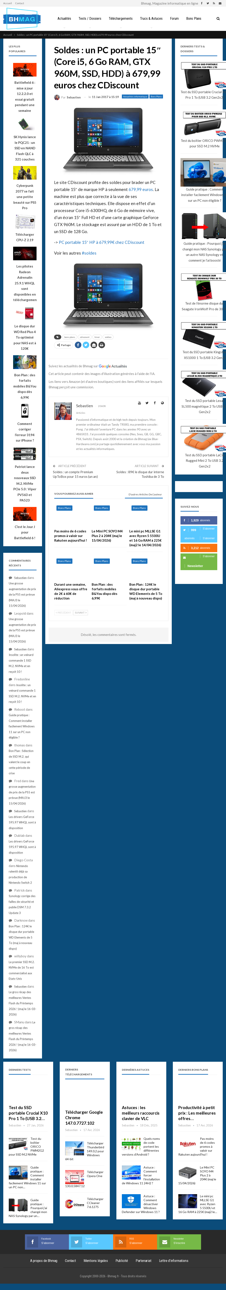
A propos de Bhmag (44, 1260)
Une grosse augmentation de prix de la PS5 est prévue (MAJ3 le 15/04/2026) (22, 594)
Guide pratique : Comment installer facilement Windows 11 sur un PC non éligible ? (22, 726)
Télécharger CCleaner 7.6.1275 (95, 1203)
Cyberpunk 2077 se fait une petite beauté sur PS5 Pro (24, 197)
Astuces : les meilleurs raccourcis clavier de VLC (140, 1113)
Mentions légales (96, 1260)
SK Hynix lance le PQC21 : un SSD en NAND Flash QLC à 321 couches (25, 148)
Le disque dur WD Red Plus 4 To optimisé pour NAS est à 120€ (25, 337)
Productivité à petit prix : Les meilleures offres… (197, 1113)
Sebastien (20, 578)
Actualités (63, 18)
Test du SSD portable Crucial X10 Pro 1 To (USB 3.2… (28, 1113)
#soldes (89, 252)
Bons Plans (195, 18)
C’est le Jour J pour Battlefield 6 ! (24, 532)
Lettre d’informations (173, 1260)
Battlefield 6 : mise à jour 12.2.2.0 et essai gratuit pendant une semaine (24, 96)
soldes (108, 337)
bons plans (69, 337)
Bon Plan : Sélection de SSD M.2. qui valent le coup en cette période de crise (21, 762)
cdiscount (84, 337)
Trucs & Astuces (151, 18)
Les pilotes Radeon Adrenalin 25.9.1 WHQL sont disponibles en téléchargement (25, 283)
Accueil (7, 3)
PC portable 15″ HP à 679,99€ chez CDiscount (101, 242)
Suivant (80, 612)
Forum (175, 18)
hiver (97, 337)
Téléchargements (120, 18)
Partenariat (143, 1260)
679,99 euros (141, 189)
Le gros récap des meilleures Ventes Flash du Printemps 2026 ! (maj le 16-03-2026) (22, 1003)
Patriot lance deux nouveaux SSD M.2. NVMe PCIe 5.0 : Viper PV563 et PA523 (24, 483)
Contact (19, 3)
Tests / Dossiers (89, 18)
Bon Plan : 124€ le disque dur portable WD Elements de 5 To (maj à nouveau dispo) (21, 937)
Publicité (122, 1260)
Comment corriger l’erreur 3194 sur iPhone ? (25, 432)
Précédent (63, 612)
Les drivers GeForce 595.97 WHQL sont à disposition (22, 822)
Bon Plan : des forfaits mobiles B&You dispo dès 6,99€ (24, 386)
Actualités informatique (135, 96)
